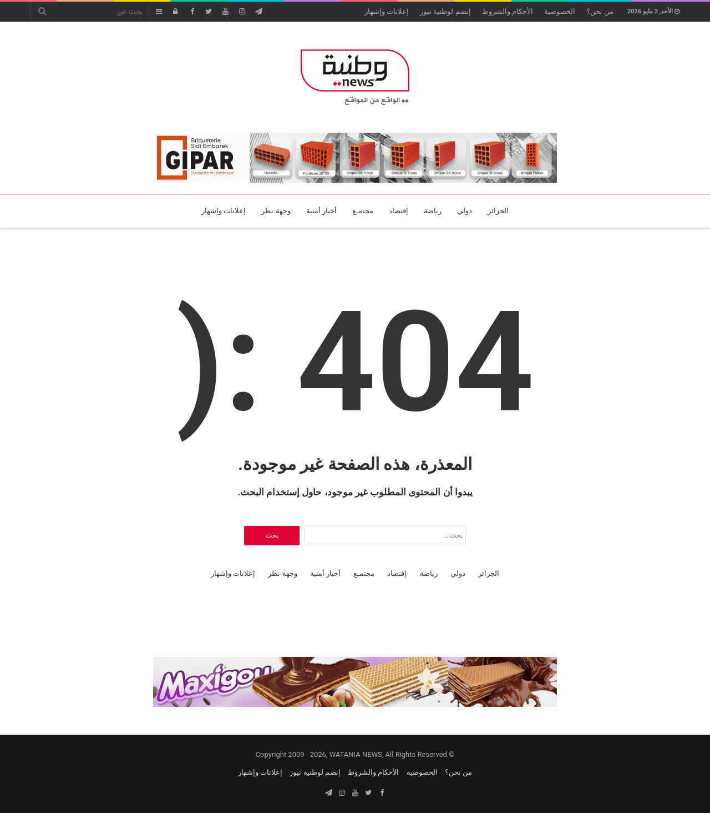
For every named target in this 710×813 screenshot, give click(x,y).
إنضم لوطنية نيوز (445, 11)
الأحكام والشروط (507, 11)
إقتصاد (398, 211)
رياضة (433, 211)
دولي (464, 211)
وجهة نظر (275, 211)
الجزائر (498, 211)
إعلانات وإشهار (386, 11)
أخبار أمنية (321, 211)
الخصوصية (559, 11)
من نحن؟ (599, 11)
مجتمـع (362, 211)
